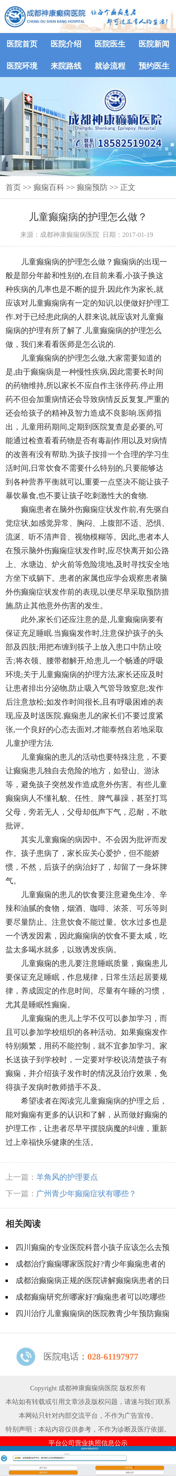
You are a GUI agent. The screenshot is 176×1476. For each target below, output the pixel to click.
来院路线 (66, 66)
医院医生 (110, 44)
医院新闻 (154, 44)
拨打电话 (43, 1468)
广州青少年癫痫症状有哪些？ (86, 1193)
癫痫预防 (92, 187)
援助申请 (43, 1472)
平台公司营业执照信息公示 (88, 1443)
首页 (13, 187)
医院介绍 (66, 44)
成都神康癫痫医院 (89, 1448)
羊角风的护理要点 (67, 1177)
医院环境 (22, 66)
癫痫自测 (130, 1472)
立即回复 (130, 1467)
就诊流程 (110, 66)
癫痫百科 (48, 187)
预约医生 (154, 66)
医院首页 (22, 44)
